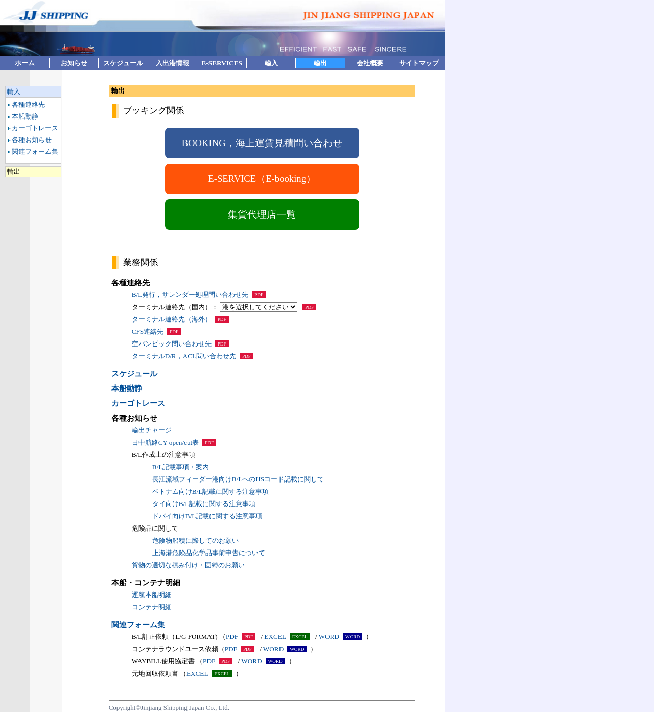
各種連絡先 (28, 104)
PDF (232, 636)
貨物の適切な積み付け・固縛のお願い (188, 565)
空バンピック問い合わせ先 (172, 344)
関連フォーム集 (35, 151)
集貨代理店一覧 (262, 214)
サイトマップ (419, 63)
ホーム (25, 63)
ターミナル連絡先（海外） (172, 319)
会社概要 (370, 63)
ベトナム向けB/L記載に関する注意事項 (210, 491)
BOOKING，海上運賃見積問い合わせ (262, 142)
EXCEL (275, 636)
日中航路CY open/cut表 (165, 442)
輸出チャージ (152, 430)
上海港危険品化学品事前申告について (208, 553)
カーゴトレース (35, 128)
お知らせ (74, 63)
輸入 (271, 63)
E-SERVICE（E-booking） (262, 178)
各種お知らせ (32, 140)
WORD (329, 636)
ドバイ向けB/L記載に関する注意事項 (207, 516)
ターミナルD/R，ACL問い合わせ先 (184, 356)
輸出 (320, 63)
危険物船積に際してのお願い (195, 540)
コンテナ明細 (152, 607)
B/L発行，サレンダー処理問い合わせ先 (190, 294)
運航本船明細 (152, 595)
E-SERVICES (221, 63)
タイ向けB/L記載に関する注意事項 (204, 504)
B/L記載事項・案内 (180, 467)
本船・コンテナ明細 (145, 583)
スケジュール (123, 63)
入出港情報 (172, 63)
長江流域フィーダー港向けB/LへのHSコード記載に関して (238, 479)
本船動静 (25, 116)
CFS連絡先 (148, 331)
